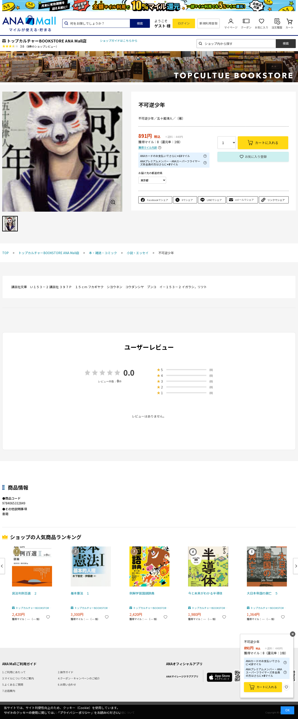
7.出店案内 (8, 691)
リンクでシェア (276, 200)
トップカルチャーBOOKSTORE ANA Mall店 (47, 41)
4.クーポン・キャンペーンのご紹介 (79, 678)
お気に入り (261, 27)
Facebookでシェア (157, 200)
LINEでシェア (214, 200)
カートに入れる (267, 687)
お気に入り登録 (256, 156)
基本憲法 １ (80, 593)
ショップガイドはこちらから (118, 40)
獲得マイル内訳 (147, 147)
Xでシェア (187, 200)
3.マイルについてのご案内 (18, 678)
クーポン (246, 27)
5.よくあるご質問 (12, 684)
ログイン (184, 23)
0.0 (129, 372)
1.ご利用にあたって (14, 672)
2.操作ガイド (65, 672)
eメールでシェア (244, 199)
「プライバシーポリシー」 (75, 712)
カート (290, 27)
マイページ (231, 27)
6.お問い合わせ (67, 684)
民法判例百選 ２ (24, 593)
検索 (140, 23)
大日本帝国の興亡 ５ (262, 593)
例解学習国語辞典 (141, 593)
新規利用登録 (208, 23)
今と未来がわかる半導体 (205, 593)
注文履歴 (277, 27)
